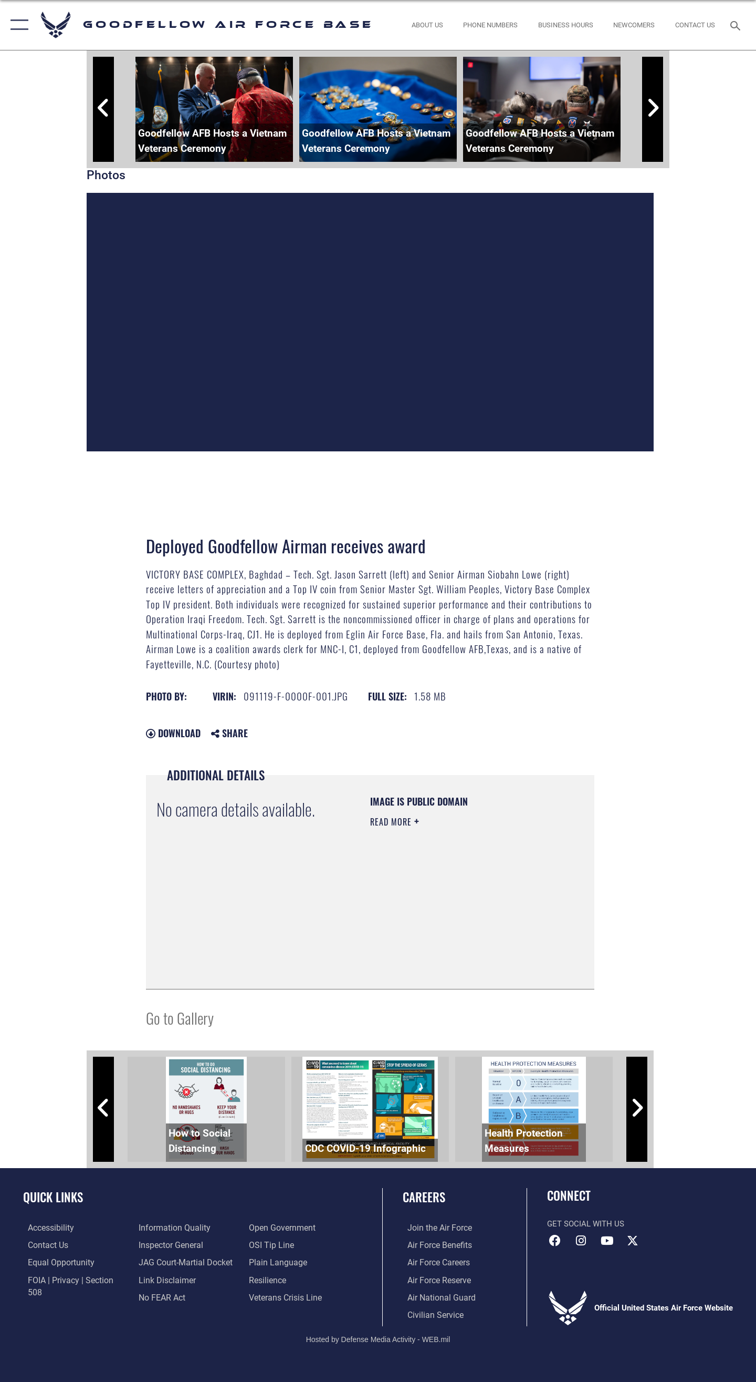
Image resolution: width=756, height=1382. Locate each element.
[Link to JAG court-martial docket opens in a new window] (182, 1245)
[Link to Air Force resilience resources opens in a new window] (268, 1261)
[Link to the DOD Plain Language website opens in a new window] (276, 1245)
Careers (424, 1197)
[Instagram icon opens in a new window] (581, 1241)
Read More (392, 822)
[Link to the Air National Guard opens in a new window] (435, 1296)
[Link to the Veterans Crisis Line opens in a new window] (285, 1279)
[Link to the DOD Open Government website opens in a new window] (168, 1296)
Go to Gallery (180, 1017)
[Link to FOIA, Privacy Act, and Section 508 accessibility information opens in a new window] (71, 1279)
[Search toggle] (737, 24)
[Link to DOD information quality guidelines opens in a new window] (56, 1296)
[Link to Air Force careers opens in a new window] (433, 1261)
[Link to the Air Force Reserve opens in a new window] (434, 1279)
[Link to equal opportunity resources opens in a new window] (54, 1261)
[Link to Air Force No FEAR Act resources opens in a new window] (160, 1279)
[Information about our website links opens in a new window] (164, 1261)
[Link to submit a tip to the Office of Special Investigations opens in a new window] (271, 1227)
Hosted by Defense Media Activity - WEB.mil (378, 1338)
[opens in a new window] (45, 1227)
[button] (17, 25)
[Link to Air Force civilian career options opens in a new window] (429, 1313)
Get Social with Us (585, 1224)
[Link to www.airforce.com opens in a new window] (434, 1227)
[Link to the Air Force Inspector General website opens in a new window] (168, 1227)
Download (173, 733)
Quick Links (53, 1197)
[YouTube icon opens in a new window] (607, 1241)
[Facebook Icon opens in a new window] (555, 1241)
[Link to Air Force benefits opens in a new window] (434, 1245)
